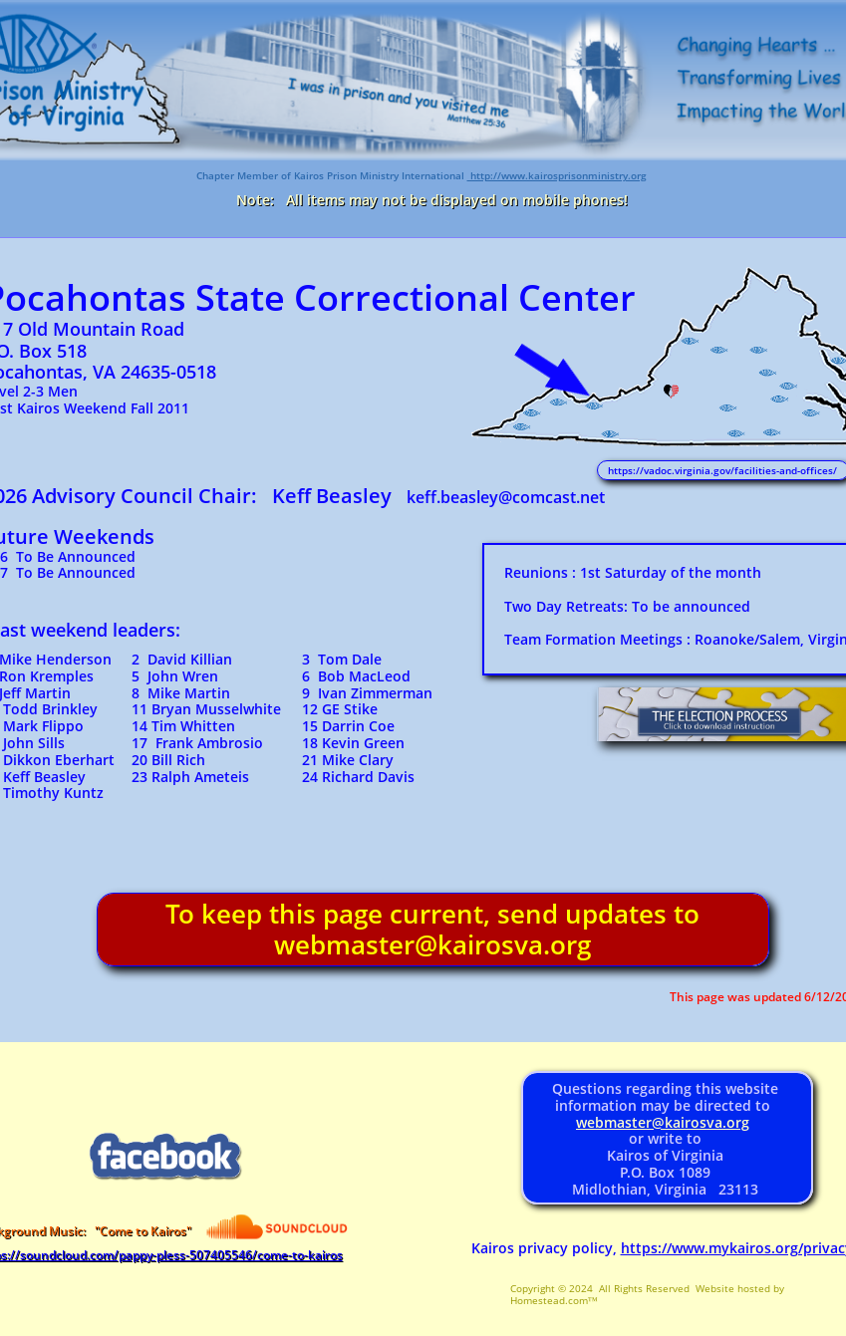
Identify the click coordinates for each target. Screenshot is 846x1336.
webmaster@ (620, 1122)
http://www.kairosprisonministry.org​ (557, 175)
